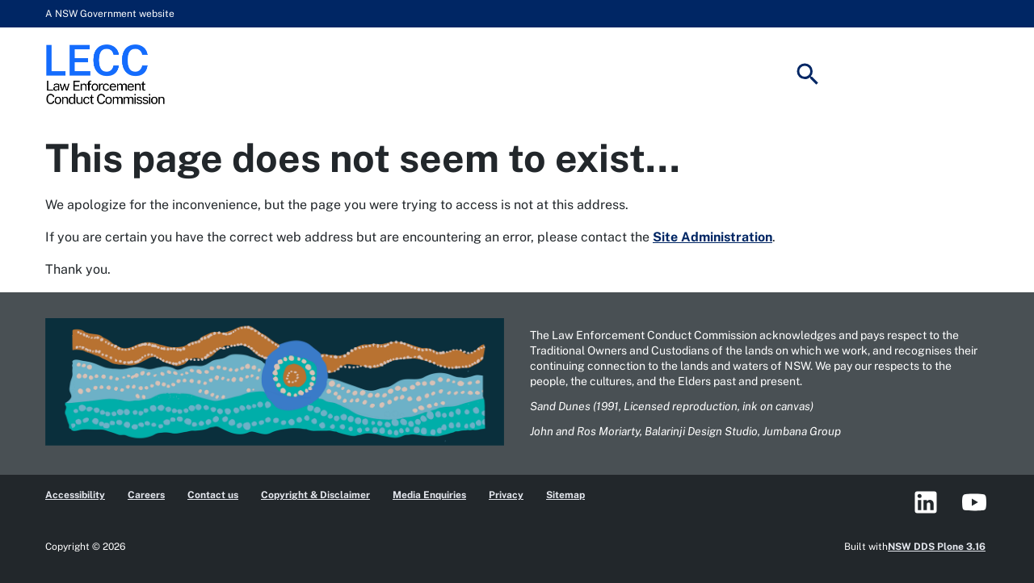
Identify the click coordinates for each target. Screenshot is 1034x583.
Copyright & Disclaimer (315, 495)
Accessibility (75, 495)
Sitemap (565, 495)
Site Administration (712, 237)
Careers (146, 495)
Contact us (212, 495)
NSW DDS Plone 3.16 (937, 546)
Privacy (506, 495)
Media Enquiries (429, 495)
